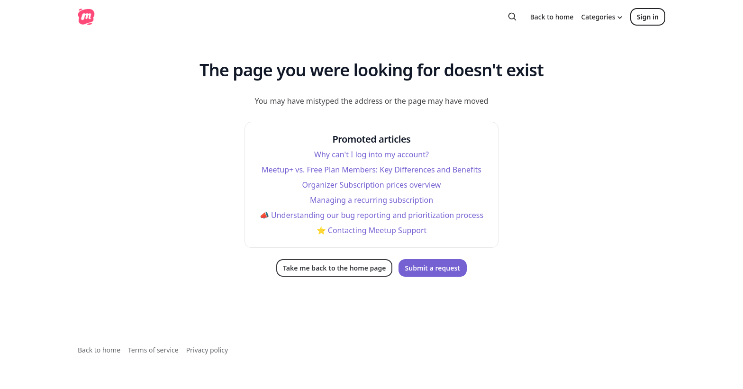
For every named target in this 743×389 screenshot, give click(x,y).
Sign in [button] (648, 16)
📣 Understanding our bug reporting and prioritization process (371, 215)
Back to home (552, 16)
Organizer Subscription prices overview (371, 185)
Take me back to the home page (334, 267)
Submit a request (432, 267)
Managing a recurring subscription (371, 200)
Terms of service (153, 349)
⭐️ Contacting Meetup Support (372, 230)
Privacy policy (207, 349)
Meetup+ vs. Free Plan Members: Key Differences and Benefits (371, 169)
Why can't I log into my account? (371, 154)
